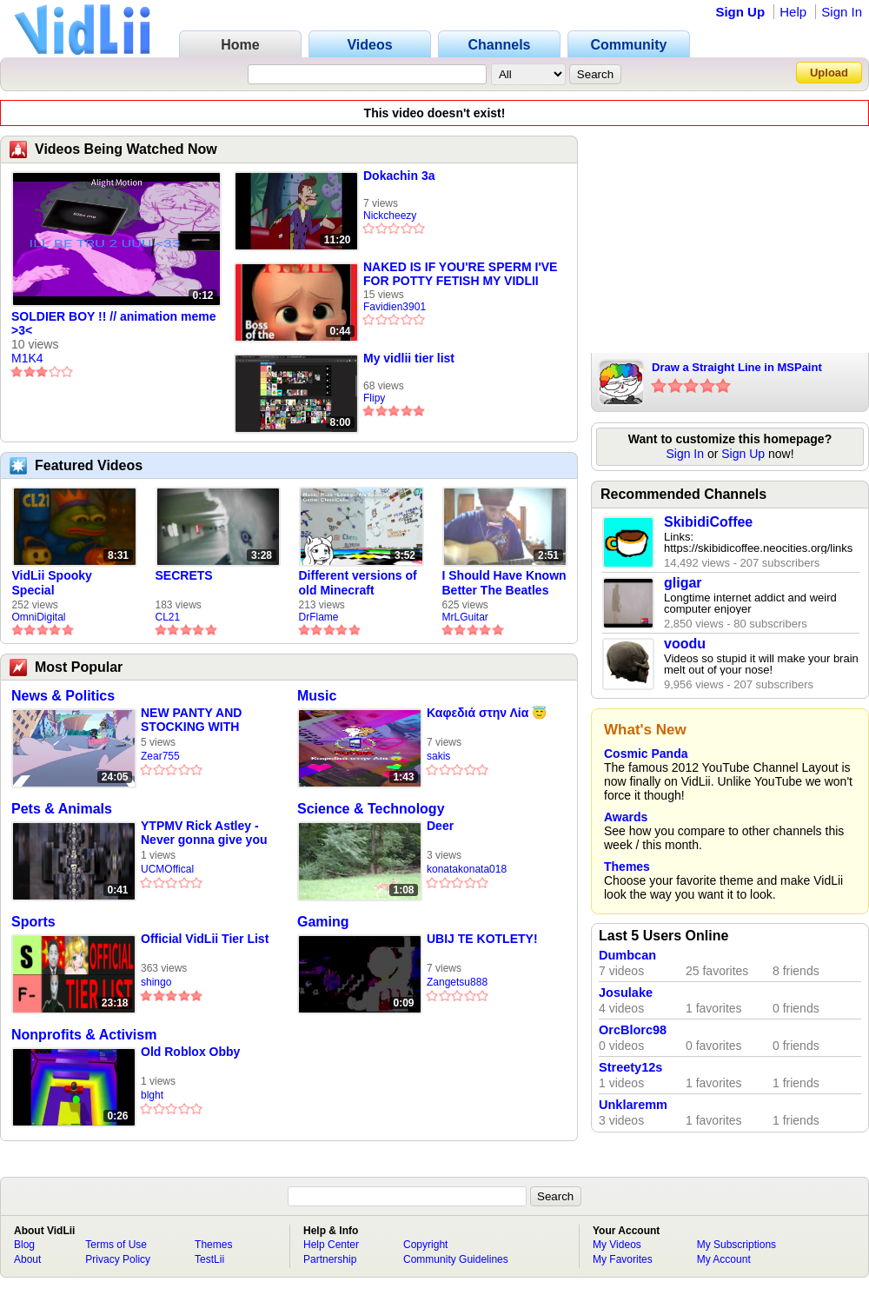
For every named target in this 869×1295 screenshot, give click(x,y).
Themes (627, 866)
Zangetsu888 (457, 982)
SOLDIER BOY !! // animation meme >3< (113, 323)
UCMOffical (167, 869)
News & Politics (63, 695)
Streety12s (630, 1067)
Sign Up (740, 11)
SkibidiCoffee (708, 522)
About (27, 1259)
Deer (440, 826)
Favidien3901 (394, 307)
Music (316, 695)
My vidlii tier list (408, 358)
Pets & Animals (61, 808)
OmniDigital (39, 617)
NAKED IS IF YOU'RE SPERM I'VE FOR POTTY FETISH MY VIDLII (460, 274)
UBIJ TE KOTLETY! (482, 939)
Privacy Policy (117, 1259)
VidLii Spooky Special (52, 582)
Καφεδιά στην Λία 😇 (487, 713)
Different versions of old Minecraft (358, 582)
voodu (685, 643)
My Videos (617, 1245)
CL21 (168, 617)
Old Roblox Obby (190, 1052)
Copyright (425, 1245)
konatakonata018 (467, 869)
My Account (724, 1259)
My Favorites (623, 1259)
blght (152, 1095)
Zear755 (160, 756)
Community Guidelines (455, 1259)
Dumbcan (627, 955)
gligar (683, 582)
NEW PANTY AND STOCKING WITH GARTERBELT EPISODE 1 (191, 720)
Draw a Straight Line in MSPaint (737, 367)
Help (792, 11)
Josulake (626, 992)
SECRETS (184, 575)
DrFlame (319, 617)
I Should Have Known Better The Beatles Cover (504, 583)
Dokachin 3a (398, 176)
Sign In (841, 11)
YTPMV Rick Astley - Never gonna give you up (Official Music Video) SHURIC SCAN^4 (204, 833)
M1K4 (27, 358)
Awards (625, 817)
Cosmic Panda (645, 753)
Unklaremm (633, 1105)
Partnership (329, 1259)
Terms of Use (116, 1245)
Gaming (323, 921)
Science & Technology (371, 808)
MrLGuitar (465, 617)
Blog (24, 1245)
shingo (156, 982)
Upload (829, 72)
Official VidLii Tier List (205, 939)
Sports (33, 921)
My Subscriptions (736, 1245)
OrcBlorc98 (633, 1030)
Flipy (374, 398)
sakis (438, 756)
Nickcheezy (389, 215)
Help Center (331, 1245)
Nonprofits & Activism (83, 1034)
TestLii (209, 1259)
